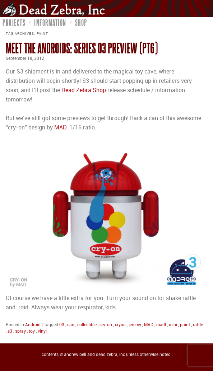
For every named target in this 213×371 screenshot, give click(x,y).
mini (173, 325)
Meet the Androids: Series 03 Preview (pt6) (82, 48)
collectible (87, 325)
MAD (60, 128)
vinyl (42, 331)
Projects (14, 22)
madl (161, 325)
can (70, 325)
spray (20, 331)
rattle (198, 325)
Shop (81, 22)
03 (61, 325)
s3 (10, 331)
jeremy (135, 325)
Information (50, 22)
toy (32, 331)
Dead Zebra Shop (83, 90)
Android (33, 325)
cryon (120, 325)
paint (185, 325)
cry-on (105, 325)
